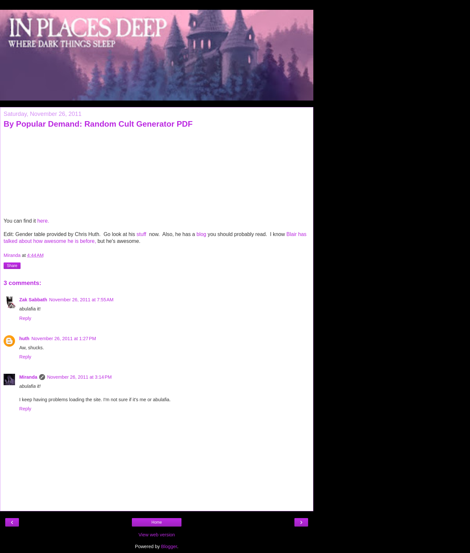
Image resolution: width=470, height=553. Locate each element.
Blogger (169, 546)
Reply (25, 318)
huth (24, 338)
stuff (142, 234)
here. (43, 221)
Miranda (28, 377)
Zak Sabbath (33, 299)
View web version (156, 534)
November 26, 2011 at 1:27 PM (63, 338)
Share (12, 265)
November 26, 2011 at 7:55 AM (81, 299)
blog (201, 234)
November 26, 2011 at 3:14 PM (79, 377)
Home (156, 522)
